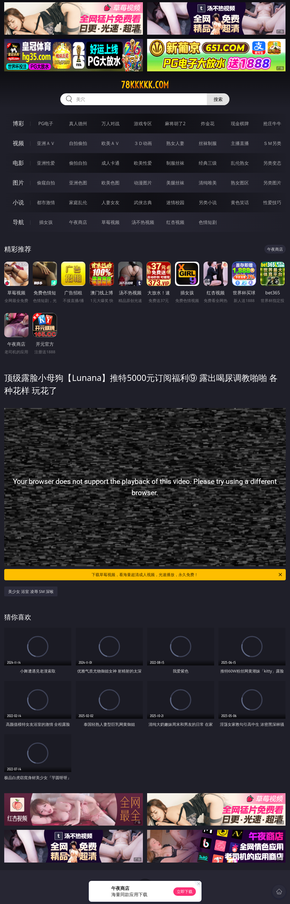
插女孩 (46, 222)
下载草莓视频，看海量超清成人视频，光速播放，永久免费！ (187, 574)
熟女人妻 (175, 143)
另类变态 (272, 163)
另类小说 (208, 202)
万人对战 (110, 123)
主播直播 (240, 143)
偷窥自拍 (46, 183)
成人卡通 (110, 163)
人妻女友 (110, 202)
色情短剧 (208, 222)
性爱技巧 (272, 202)
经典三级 (208, 163)
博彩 (18, 123)
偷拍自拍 (78, 163)
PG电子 (45, 123)
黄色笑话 (240, 202)
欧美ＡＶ (110, 143)
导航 (18, 222)
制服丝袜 (175, 163)
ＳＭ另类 (272, 143)
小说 (18, 202)
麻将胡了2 (175, 123)
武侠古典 (143, 202)
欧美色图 (110, 183)
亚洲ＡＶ (46, 143)
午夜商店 (78, 222)
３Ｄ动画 (143, 143)
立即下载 (184, 891)
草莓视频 (110, 222)
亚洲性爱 (46, 163)
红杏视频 (175, 222)
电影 (18, 163)
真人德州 (78, 123)
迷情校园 (175, 202)
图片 (18, 182)
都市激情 (46, 202)
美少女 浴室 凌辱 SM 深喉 (31, 591)
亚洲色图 (78, 183)
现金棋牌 (240, 123)
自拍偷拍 (78, 143)
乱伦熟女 (240, 163)
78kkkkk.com (145, 85)
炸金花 (207, 123)
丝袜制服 (208, 143)
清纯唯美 (208, 183)
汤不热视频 (143, 222)
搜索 (218, 99)
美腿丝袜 (175, 183)
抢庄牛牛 (272, 123)
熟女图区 (240, 183)
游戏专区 (143, 123)
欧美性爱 (143, 163)
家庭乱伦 (78, 202)
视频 (18, 143)
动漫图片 (143, 183)
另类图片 (272, 183)
